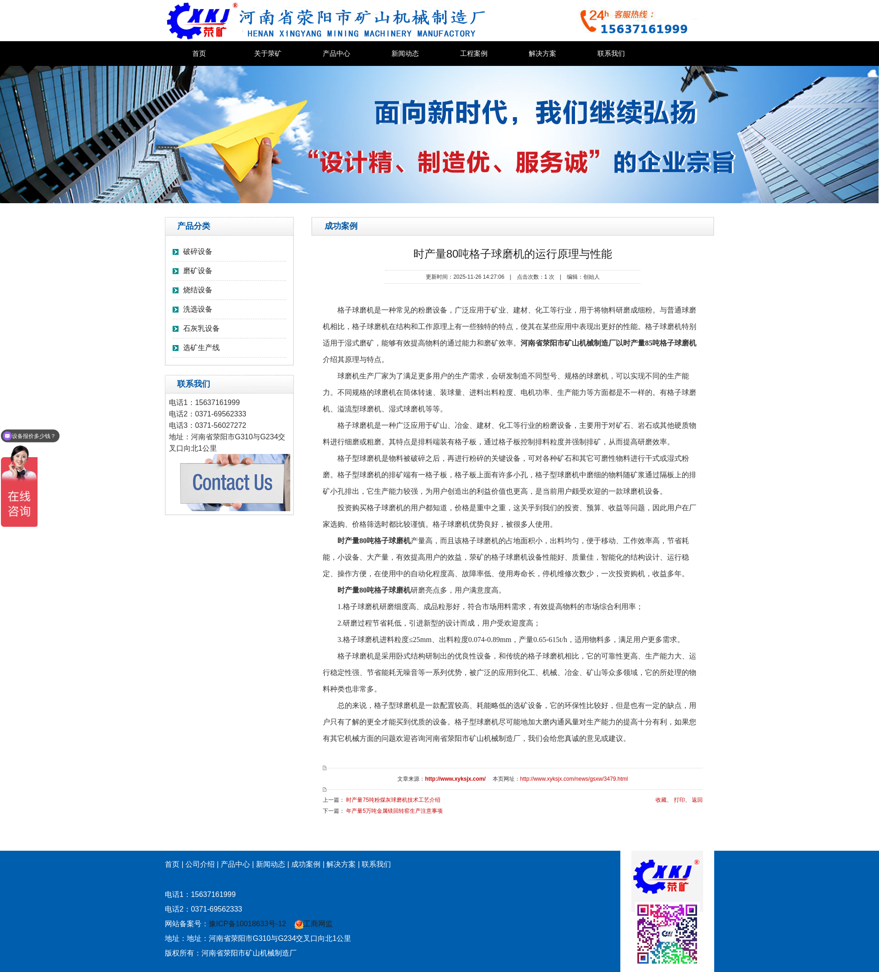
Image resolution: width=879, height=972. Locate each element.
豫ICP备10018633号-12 (247, 924)
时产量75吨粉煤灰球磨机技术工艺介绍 (393, 800)
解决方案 (542, 53)
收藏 (661, 800)
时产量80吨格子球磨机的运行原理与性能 (513, 254)
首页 (199, 53)
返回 (697, 800)
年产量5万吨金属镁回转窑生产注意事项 (394, 811)
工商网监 (313, 924)
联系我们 (611, 53)
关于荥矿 (268, 53)
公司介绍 (200, 864)
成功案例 (305, 864)
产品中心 (336, 53)
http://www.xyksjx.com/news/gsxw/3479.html (574, 779)
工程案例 (474, 53)
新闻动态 (405, 53)
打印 (679, 800)
